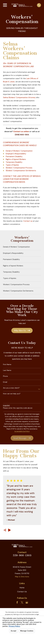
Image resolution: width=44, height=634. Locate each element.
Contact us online (21, 131)
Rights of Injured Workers (16, 159)
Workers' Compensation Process (19, 168)
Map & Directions (22, 576)
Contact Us (22, 591)
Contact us (28, 221)
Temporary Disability (14, 162)
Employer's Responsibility (16, 154)
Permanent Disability (14, 156)
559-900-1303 (22, 555)
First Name (7, 364)
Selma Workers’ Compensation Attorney (19, 97)
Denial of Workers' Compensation (19, 151)
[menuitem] (22, 247)
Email (5, 382)
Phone (5, 376)
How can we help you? (11, 394)
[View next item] (9, 530)
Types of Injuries (12, 165)
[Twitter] (22, 602)
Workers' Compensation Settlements (21, 170)
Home (22, 587)
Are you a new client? (11, 388)
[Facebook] (17, 602)
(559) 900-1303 (22, 135)
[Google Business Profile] (27, 602)
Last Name (7, 370)
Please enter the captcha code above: (18, 408)
